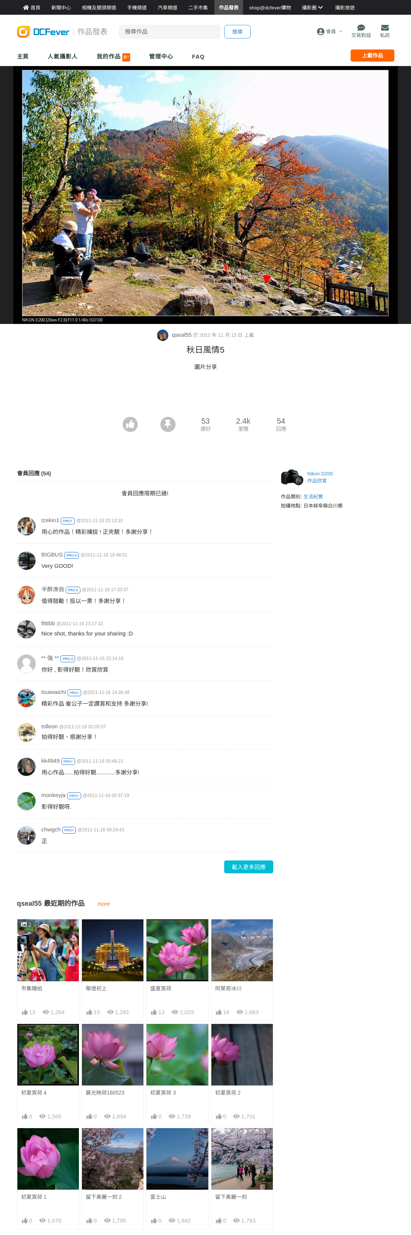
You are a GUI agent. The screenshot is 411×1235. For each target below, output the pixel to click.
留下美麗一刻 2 (104, 1197)
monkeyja (54, 795)
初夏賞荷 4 (34, 1093)
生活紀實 (313, 497)
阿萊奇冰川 (228, 988)
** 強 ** (50, 658)
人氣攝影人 (63, 56)
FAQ (198, 56)
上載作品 (372, 55)
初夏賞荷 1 (34, 1197)
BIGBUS (52, 554)
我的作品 (113, 57)
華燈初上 (96, 988)
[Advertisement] (205, 396)
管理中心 (161, 56)
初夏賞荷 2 (228, 1093)
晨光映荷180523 (105, 1093)
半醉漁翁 (53, 589)
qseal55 (175, 334)
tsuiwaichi (54, 692)
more (104, 904)
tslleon (50, 726)
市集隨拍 (31, 988)
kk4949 (51, 760)
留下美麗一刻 (231, 1142)
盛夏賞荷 (160, 988)
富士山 (158, 1142)
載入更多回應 (249, 867)
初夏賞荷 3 (163, 1093)
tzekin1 (51, 520)
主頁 (23, 56)
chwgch (51, 829)
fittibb (48, 623)
